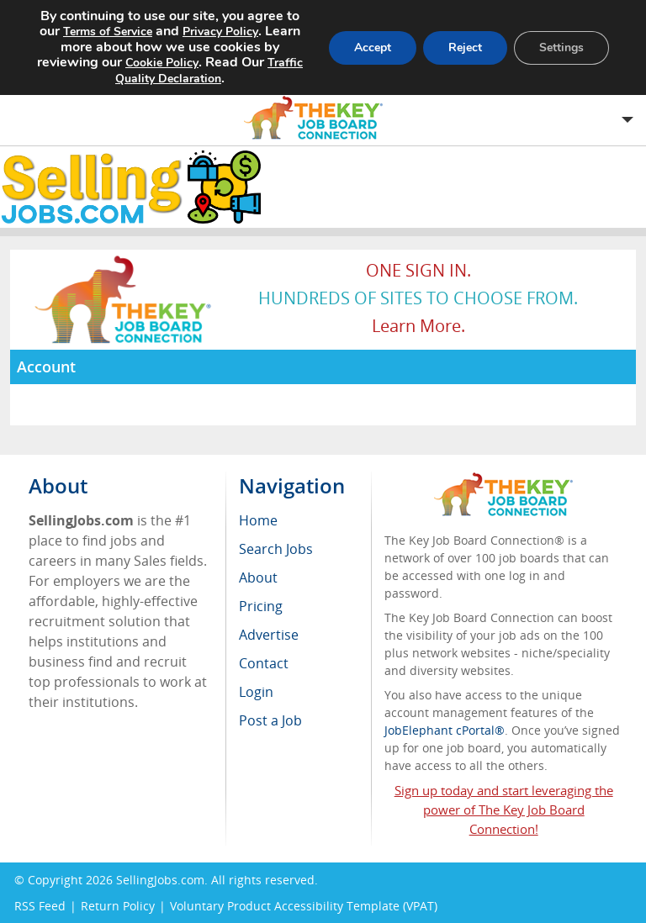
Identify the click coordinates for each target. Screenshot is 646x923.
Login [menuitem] (256, 692)
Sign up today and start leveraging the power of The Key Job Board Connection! (503, 809)
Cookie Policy (162, 63)
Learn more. (418, 325)
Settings (561, 47)
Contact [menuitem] (264, 663)
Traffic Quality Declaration (209, 71)
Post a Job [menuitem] (270, 720)
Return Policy (118, 906)
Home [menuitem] (258, 520)
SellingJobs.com (160, 880)
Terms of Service (107, 32)
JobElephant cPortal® (444, 730)
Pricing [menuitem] (261, 606)
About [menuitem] (258, 577)
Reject (465, 47)
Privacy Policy (220, 32)
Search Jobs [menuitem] (276, 549)
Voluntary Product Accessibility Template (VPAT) (303, 906)
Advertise (269, 634)
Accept (372, 47)
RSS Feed (40, 906)
